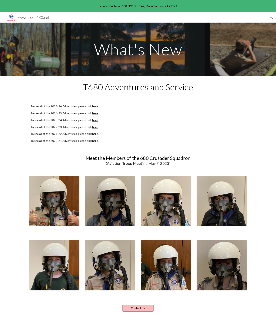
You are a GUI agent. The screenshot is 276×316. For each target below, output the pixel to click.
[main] (138, 49)
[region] (138, 6)
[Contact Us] (138, 308)
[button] (271, 17)
